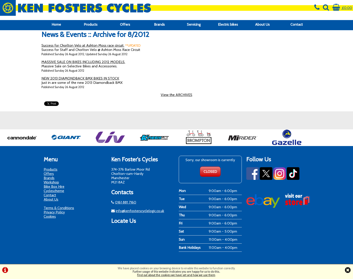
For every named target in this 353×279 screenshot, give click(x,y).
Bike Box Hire (54, 186)
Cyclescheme (54, 191)
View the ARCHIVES (176, 95)
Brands (159, 24)
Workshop (51, 182)
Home (56, 24)
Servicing (194, 24)
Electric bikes (228, 24)
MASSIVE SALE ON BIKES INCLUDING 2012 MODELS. (83, 62)
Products (90, 24)
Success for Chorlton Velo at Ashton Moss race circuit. (82, 45)
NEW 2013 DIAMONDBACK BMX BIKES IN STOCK (80, 78)
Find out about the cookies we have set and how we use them (176, 275)
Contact (296, 24)
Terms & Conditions (59, 208)
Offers (125, 24)
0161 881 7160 (125, 202)
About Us (262, 24)
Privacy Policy (54, 212)
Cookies (50, 216)
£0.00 (342, 8)
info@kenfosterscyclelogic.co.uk (140, 211)
